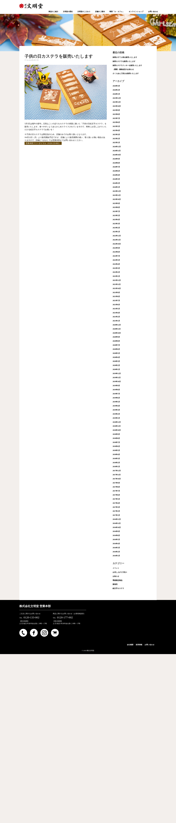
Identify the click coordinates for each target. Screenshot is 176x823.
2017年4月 (116, 503)
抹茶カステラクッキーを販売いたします (127, 65)
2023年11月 (117, 195)
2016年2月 (116, 552)
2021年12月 (117, 280)
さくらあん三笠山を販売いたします (126, 73)
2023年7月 (116, 211)
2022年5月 (116, 260)
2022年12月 (117, 236)
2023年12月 (117, 191)
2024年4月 (116, 175)
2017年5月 (116, 499)
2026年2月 (116, 90)
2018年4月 (116, 454)
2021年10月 (117, 288)
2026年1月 (116, 94)
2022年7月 (116, 256)
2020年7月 (116, 345)
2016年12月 (117, 519)
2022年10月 (117, 244)
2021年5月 (116, 309)
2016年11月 (117, 523)
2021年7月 (116, 300)
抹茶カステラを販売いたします (124, 61)
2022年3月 (116, 268)
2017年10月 (117, 479)
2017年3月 (116, 507)
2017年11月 (117, 475)
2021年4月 (116, 313)
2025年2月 (116, 138)
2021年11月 (117, 284)
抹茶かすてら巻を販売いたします (125, 57)
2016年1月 (116, 556)
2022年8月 (116, 252)
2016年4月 (116, 543)
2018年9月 (116, 434)
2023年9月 (116, 203)
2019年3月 (116, 410)
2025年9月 (116, 110)
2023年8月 (116, 207)
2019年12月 (117, 373)
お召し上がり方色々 (120, 572)
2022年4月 (116, 264)
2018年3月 (116, 458)
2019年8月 (116, 390)
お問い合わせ (149, 645)
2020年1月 (116, 369)
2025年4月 (116, 130)
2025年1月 (116, 142)
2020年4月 (116, 357)
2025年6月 (116, 122)
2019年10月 (117, 381)
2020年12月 (117, 325)
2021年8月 (116, 296)
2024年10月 (117, 155)
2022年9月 (116, 248)
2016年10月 (117, 527)
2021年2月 (116, 317)
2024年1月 (116, 187)
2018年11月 (117, 426)
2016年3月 (116, 548)
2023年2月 (116, 228)
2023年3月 (116, 224)
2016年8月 (116, 535)
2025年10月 (117, 106)
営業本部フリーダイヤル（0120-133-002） (43, 143)
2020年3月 (116, 361)
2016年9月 (116, 531)
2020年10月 (117, 333)
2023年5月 (116, 215)
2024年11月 (117, 151)
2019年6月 (116, 398)
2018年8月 (116, 438)
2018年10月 (117, 430)
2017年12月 (117, 471)
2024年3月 (116, 179)
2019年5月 (116, 402)
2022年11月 (117, 240)
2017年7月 (116, 491)
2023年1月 (116, 232)
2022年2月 (116, 272)
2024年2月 (116, 183)
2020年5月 (116, 353)
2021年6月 (116, 305)
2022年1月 (116, 276)
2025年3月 (116, 134)
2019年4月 (116, 406)
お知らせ (116, 576)
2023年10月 (117, 199)
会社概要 (130, 645)
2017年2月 (116, 511)
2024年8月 (116, 163)
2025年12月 (117, 98)
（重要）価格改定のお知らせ (123, 69)
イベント (116, 568)
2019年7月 (116, 394)
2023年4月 (116, 219)
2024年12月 (117, 147)
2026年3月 (116, 86)
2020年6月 (116, 349)
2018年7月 (116, 442)
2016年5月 (116, 539)
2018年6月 (116, 446)
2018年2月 (116, 463)
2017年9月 (116, 483)
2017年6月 (116, 495)
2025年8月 (116, 114)
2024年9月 (116, 159)
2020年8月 (116, 341)
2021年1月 (116, 321)
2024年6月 (116, 171)
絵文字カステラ (118, 588)
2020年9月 (116, 337)
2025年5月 (116, 126)
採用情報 (139, 645)
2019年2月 (116, 414)
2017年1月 (116, 515)
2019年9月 (116, 385)
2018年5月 (116, 450)
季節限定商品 (117, 580)
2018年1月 (116, 466)
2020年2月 (116, 365)
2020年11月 (117, 329)
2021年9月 (116, 292)
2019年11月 (117, 377)
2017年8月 (116, 487)
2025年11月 (117, 102)
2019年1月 (116, 418)
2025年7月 (116, 118)
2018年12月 (117, 422)
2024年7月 (116, 167)
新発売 (115, 584)
